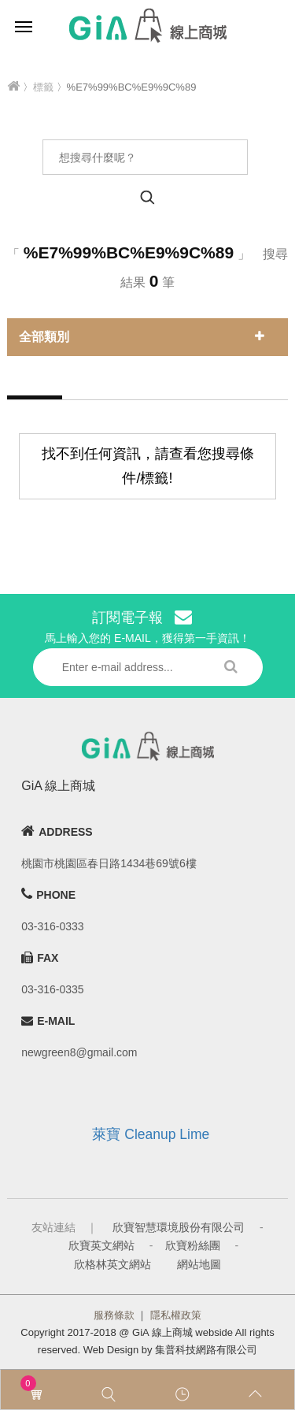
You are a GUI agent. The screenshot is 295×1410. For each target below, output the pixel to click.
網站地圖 (199, 1264)
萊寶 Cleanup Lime (150, 1134)
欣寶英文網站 (101, 1245)
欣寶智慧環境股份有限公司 (178, 1227)
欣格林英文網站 (112, 1264)
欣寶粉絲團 (192, 1245)
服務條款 (114, 1315)
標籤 (43, 87)
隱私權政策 (175, 1315)
